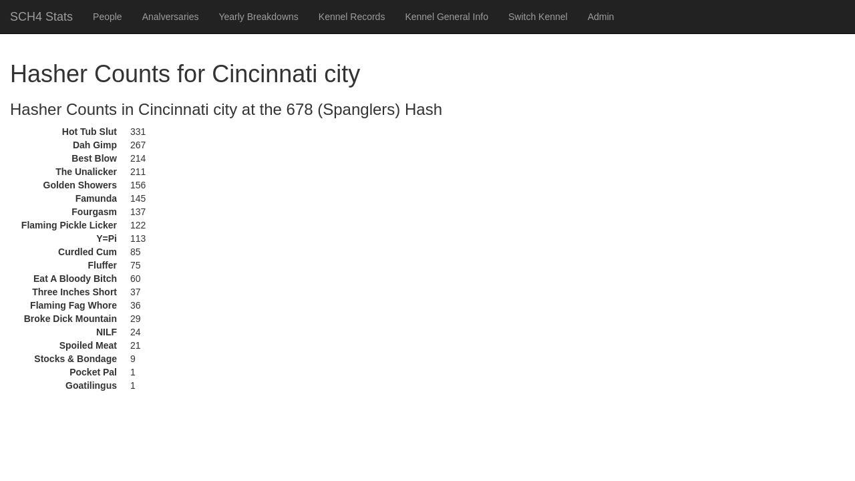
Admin (601, 16)
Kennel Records (352, 16)
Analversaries (170, 16)
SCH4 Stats (41, 16)
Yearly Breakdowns (258, 16)
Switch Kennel (538, 16)
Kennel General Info (446, 16)
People (107, 16)
